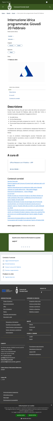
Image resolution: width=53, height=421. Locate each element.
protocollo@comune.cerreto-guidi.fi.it (11, 362)
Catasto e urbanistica (34, 309)
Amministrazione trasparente (10, 392)
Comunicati (32, 327)
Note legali (6, 397)
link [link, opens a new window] (40, 412)
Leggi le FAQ (32, 352)
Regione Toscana (6, 2)
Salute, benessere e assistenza (13, 330)
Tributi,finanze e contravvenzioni (14, 327)
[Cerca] (50, 7)
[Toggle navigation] (3, 7)
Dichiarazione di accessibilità (10, 400)
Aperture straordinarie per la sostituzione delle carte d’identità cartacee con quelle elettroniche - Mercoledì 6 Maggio (25, 188)
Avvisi (13, 13)
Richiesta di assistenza (35, 354)
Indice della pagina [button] (14, 87)
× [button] (51, 405)
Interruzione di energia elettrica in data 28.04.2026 (22, 218)
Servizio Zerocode (13, 181)
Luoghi (31, 336)
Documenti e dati (7, 317)
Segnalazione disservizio (35, 349)
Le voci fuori (11, 194)
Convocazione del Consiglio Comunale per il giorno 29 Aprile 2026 (26, 220)
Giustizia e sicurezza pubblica (13, 325)
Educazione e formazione (12, 322)
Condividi (11, 36)
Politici (5, 312)
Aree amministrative (8, 304)
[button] (26, 418)
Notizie (31, 324)
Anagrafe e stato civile (35, 301)
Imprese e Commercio (34, 306)
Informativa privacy (8, 395)
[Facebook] (41, 292)
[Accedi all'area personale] (47, 2)
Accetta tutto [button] (20, 415)
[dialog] (26, 412)
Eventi (31, 339)
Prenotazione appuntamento (36, 346)
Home (3, 13)
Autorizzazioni (9, 332)
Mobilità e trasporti (34, 312)
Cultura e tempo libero (35, 304)
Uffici (4, 306)
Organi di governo (7, 301)
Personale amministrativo (9, 314)
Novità (8, 13)
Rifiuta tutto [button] (32, 415)
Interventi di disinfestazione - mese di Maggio (20, 192)
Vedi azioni (11, 39)
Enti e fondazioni (7, 309)
